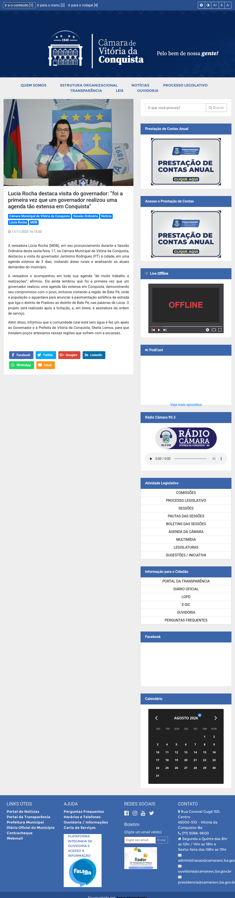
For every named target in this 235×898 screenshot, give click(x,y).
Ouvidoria (147, 91)
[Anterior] (156, 718)
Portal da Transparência (186, 581)
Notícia (106, 216)
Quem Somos (33, 85)
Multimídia (186, 539)
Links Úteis (19, 804)
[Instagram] (136, 813)
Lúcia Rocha (18, 222)
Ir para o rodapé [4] (83, 5)
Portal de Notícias (23, 811)
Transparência (86, 91)
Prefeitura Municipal (25, 822)
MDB (33, 222)
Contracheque (20, 833)
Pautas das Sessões (186, 516)
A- (228, 5)
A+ (215, 5)
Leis (119, 91)
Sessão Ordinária (85, 216)
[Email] (140, 840)
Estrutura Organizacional (89, 85)
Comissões (186, 493)
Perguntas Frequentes (186, 620)
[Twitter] (151, 813)
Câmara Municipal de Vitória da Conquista (39, 216)
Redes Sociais (139, 804)
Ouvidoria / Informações (86, 822)
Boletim (131, 824)
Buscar (216, 107)
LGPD (186, 597)
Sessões (186, 508)
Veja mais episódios (186, 405)
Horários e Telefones (82, 817)
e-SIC (186, 605)
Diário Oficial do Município (31, 828)
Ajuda (71, 804)
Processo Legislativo (185, 85)
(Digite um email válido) (143, 832)
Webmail (15, 838)
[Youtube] (144, 813)
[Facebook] (127, 813)
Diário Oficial (186, 589)
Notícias (140, 85)
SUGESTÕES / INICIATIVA (186, 555)
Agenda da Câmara (186, 532)
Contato (188, 804)
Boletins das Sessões (186, 524)
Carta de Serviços (80, 828)
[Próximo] (216, 718)
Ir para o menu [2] (51, 5)
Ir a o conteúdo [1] (19, 5)
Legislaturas (186, 547)
